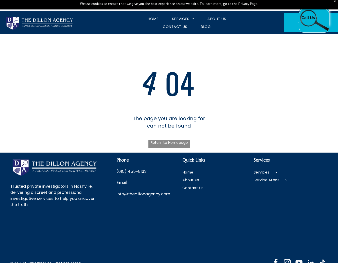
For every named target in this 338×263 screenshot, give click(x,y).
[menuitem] (146, 19)
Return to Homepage (169, 142)
